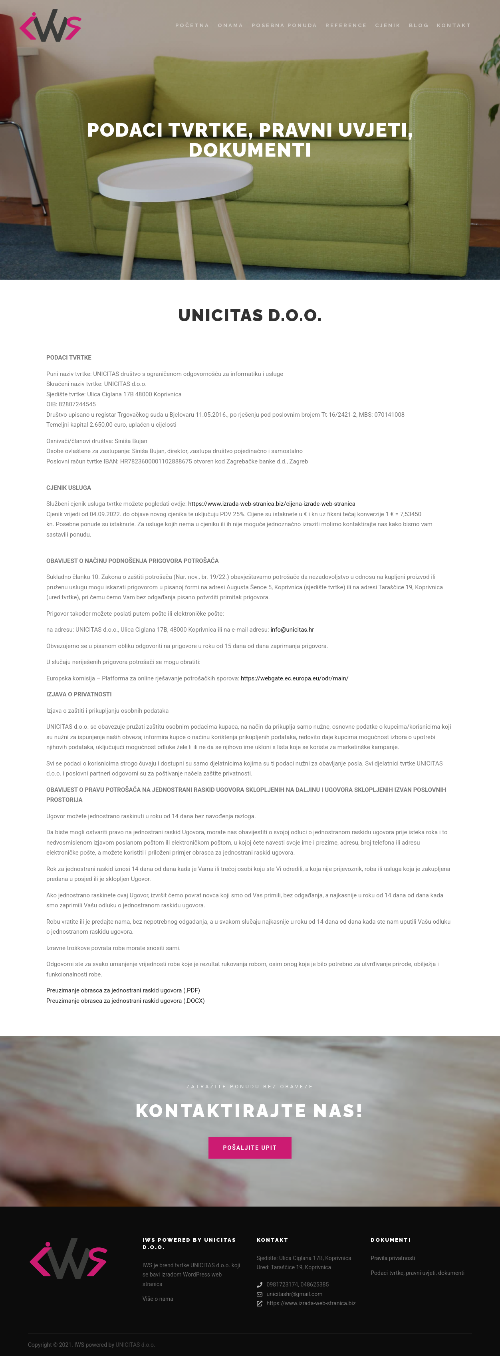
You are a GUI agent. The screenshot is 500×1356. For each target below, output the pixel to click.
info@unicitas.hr (292, 629)
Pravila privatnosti (393, 1258)
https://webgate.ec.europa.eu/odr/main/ (295, 678)
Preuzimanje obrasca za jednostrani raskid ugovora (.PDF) (123, 990)
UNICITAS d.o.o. (135, 1345)
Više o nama (158, 1299)
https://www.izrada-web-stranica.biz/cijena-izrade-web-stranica (271, 503)
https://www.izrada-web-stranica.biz (306, 1303)
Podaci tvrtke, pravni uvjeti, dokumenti (417, 1273)
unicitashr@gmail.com (290, 1294)
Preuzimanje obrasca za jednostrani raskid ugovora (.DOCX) (125, 1000)
